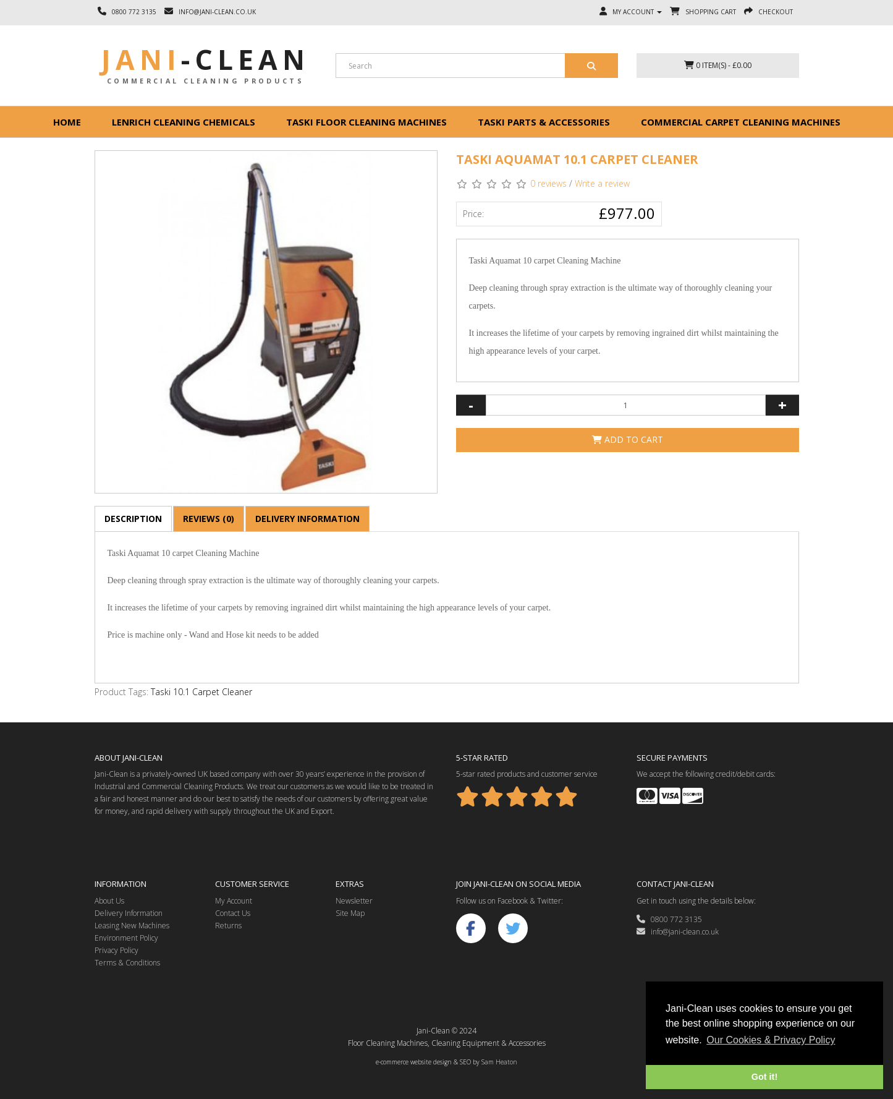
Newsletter (354, 901)
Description (133, 518)
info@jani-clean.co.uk (678, 931)
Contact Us (232, 913)
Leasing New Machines (132, 925)
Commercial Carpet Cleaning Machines (740, 122)
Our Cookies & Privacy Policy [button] (770, 1040)
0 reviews (548, 183)
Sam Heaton (499, 1062)
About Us (109, 901)
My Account (233, 901)
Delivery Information (307, 518)
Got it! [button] (764, 1077)
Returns (228, 925)
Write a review (602, 183)
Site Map (350, 913)
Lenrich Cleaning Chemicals (183, 122)
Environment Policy (126, 938)
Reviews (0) (208, 518)
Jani (205, 59)
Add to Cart (627, 439)
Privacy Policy (116, 950)
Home (67, 122)
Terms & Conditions (127, 962)
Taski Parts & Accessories (544, 122)
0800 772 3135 (669, 919)
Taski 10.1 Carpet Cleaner (201, 692)
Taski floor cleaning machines (366, 122)
